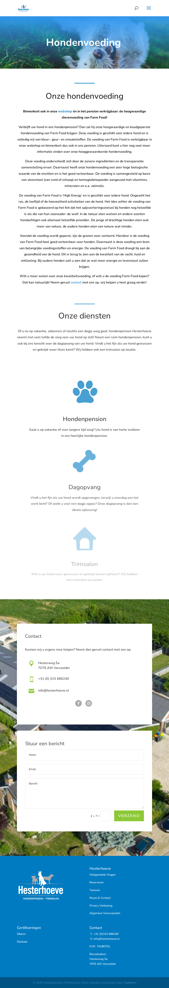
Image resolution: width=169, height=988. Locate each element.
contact (76, 282)
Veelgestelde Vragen (102, 875)
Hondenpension (84, 421)
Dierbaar (22, 942)
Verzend (129, 816)
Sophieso (130, 983)
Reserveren (96, 882)
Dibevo (21, 934)
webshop (65, 113)
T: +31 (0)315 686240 (103, 934)
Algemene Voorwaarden (104, 913)
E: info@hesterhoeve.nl (104, 939)
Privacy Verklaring (100, 906)
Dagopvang (84, 490)
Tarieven (94, 890)
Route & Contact (100, 898)
